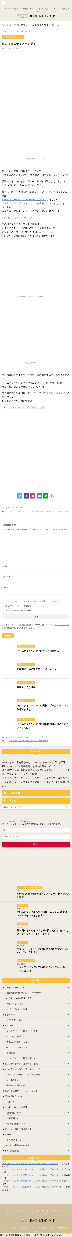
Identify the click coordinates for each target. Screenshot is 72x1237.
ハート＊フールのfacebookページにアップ (24, 199)
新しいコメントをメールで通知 (18, 606)
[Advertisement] (36, 69)
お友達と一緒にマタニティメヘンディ (36, 669)
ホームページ (11, 1211)
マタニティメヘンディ (48, 511)
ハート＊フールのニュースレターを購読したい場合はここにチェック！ (36, 599)
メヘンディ (8, 511)
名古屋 (36, 511)
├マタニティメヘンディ (14, 507)
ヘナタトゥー (19, 511)
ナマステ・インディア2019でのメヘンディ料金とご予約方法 (30, 1163)
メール (6, 577)
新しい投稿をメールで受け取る (18, 610)
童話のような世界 (26, 687)
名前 (5, 566)
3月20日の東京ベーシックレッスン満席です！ (29, 737)
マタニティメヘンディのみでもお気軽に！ (39, 650)
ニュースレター (43, 1213)
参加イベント (41, 1211)
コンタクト (31, 1213)
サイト (6, 587)
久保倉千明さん (54, 393)
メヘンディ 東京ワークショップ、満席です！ (28, 741)
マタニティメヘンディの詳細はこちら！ (26, 407)
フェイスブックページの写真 (20, 217)
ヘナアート (29, 511)
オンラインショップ (26, 1211)
